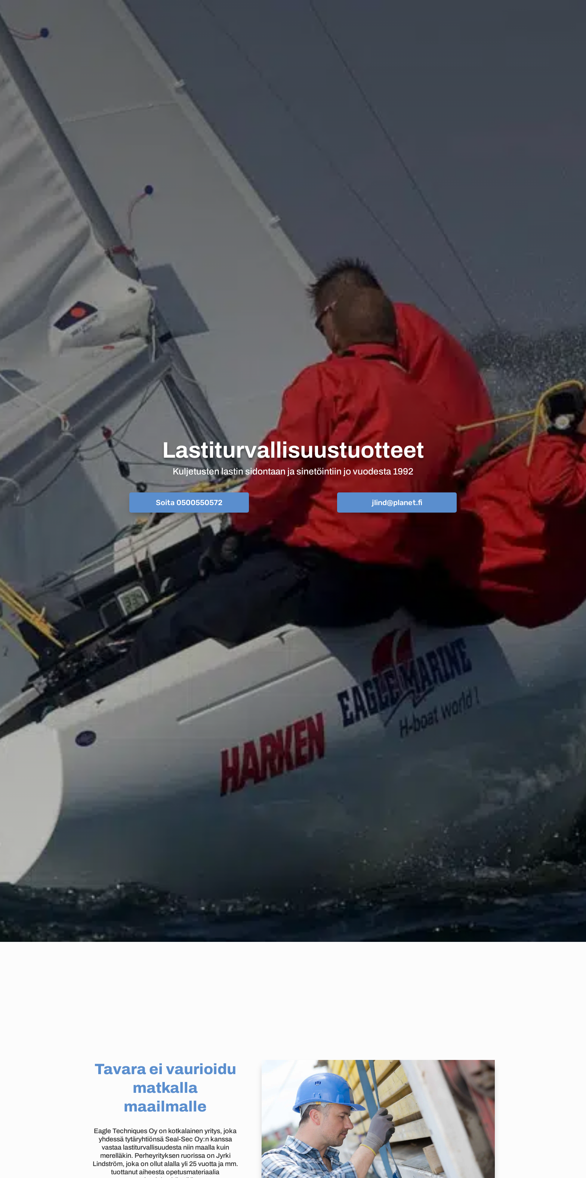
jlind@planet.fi (397, 502)
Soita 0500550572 (189, 502)
